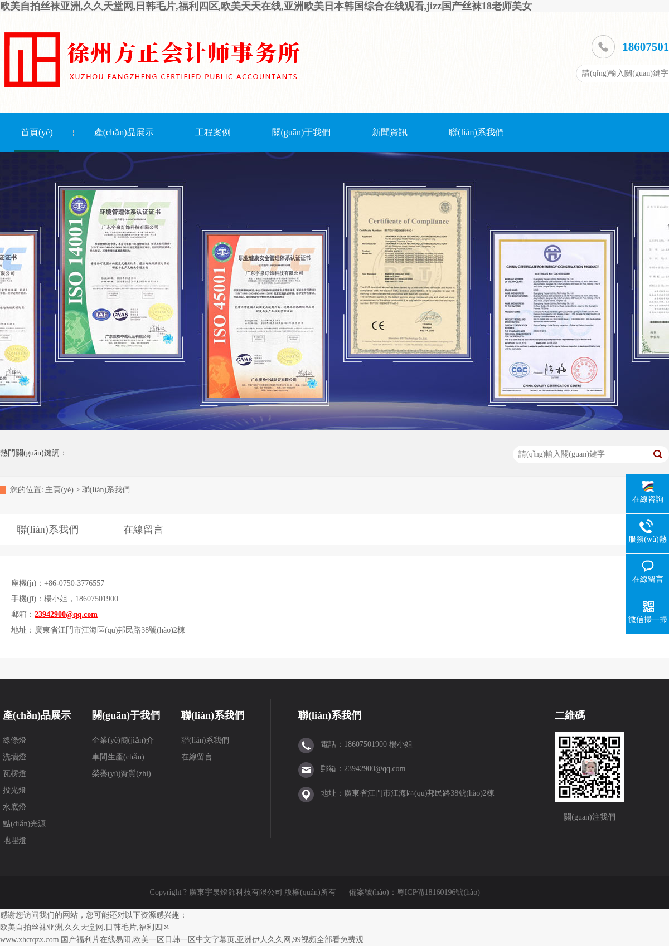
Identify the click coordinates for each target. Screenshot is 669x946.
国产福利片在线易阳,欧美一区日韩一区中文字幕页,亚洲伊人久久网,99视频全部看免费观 (212, 939)
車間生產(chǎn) (118, 757)
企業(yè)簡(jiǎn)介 (123, 740)
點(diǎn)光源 (24, 824)
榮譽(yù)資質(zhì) (121, 773)
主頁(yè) (59, 490)
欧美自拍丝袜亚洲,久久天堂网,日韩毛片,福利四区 (85, 927)
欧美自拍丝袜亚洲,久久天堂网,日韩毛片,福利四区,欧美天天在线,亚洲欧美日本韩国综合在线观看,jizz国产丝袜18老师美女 (266, 6)
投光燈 (14, 790)
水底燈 (14, 807)
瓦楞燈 (14, 773)
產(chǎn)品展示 (124, 132)
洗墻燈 (14, 757)
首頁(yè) (37, 132)
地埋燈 (14, 840)
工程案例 (213, 132)
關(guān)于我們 (301, 132)
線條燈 (14, 740)
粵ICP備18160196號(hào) (438, 892)
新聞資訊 (390, 132)
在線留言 (196, 757)
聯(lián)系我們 (476, 132)
